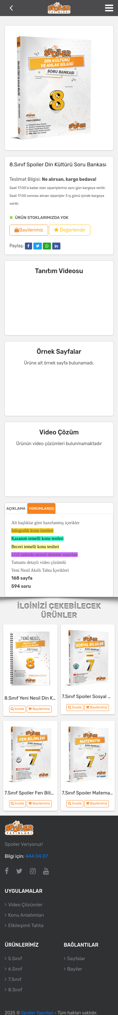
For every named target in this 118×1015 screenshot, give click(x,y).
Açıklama (15, 508)
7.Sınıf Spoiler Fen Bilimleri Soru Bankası (48, 793)
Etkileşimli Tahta (25, 925)
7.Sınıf (14, 979)
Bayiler (74, 969)
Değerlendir (69, 230)
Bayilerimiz (28, 230)
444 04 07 (36, 856)
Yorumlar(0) (41, 508)
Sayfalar (76, 958)
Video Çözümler (25, 905)
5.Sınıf (15, 958)
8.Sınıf (15, 990)
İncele (17, 709)
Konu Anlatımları (26, 915)
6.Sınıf (15, 969)
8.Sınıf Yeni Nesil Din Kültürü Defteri (43, 698)
